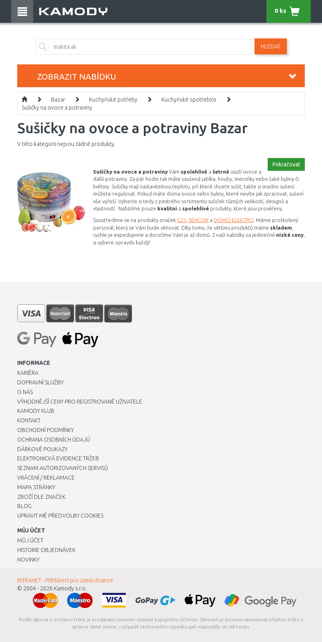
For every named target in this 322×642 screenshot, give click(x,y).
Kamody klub (35, 411)
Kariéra (27, 373)
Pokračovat (286, 164)
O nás (25, 392)
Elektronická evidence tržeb (58, 458)
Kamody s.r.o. (70, 588)
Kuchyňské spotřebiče (189, 99)
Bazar (58, 99)
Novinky (28, 559)
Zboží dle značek (41, 497)
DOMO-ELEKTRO (234, 220)
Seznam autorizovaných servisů (62, 468)
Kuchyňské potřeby (113, 99)
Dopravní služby (40, 382)
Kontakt (28, 420)
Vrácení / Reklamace (46, 477)
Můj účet (30, 540)
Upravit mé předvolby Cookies (60, 515)
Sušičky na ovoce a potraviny (57, 107)
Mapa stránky (36, 487)
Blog (24, 506)
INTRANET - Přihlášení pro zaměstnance (65, 580)
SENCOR (199, 220)
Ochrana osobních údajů (53, 439)
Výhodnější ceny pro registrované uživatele (79, 401)
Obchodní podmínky (45, 430)
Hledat (270, 46)
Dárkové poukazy (42, 449)
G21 (181, 220)
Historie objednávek (46, 550)
